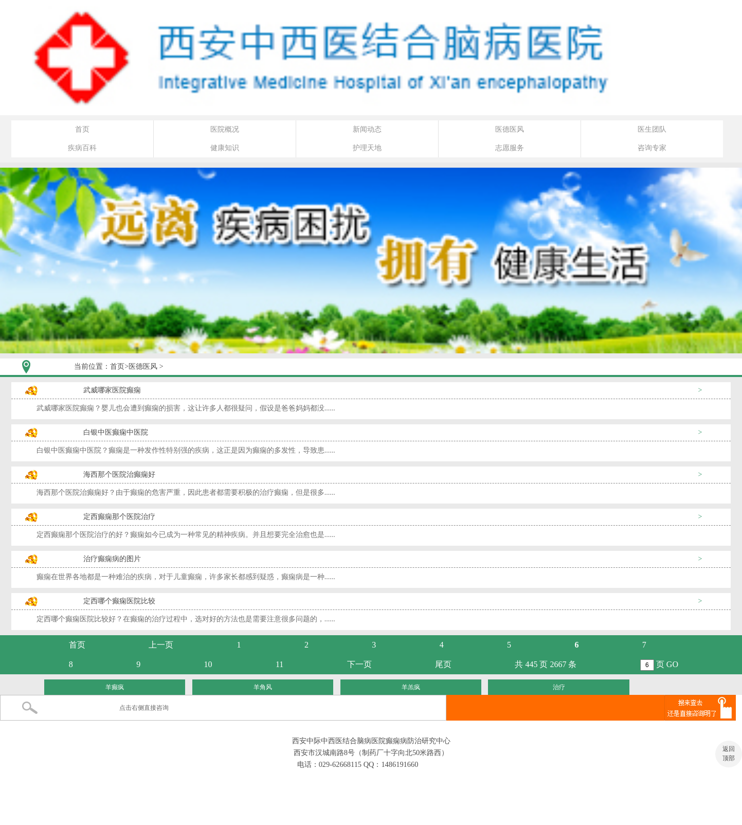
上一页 (161, 644)
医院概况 (224, 129)
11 (279, 664)
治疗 (559, 687)
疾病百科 (82, 148)
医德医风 (509, 129)
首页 (82, 129)
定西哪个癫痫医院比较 (119, 601)
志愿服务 (509, 148)
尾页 (443, 664)
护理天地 (367, 148)
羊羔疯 (411, 687)
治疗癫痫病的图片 (112, 559)
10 (208, 664)
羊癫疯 (114, 687)
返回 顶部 (728, 753)
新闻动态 (367, 129)
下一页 (359, 664)
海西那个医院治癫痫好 (119, 474)
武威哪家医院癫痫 (112, 390)
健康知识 (224, 148)
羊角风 (263, 687)
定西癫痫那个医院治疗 (119, 517)
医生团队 (652, 129)
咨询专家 (652, 148)
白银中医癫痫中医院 (115, 432)
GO (672, 664)
